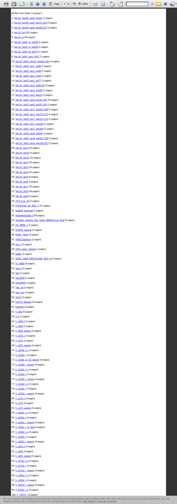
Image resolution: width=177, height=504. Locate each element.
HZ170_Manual (23, 302)
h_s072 (19, 340)
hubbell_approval (24, 210)
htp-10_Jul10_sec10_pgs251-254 (32, 61)
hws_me (20, 292)
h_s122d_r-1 (22, 369)
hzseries (20, 307)
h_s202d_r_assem (25, 441)
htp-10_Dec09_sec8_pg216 (28, 18)
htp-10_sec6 (22, 181)
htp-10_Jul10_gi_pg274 (26, 51)
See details (88, 501)
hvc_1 (19, 244)
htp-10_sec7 (22, 186)
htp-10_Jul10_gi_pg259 (26, 42)
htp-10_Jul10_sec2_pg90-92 (30, 85)
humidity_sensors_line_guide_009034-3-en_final (40, 220)
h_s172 (19, 403)
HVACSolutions (23, 239)
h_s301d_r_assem (25, 485)
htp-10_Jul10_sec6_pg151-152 (31, 104)
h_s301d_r (21, 480)
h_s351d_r (22, 494)
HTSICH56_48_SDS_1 (27, 205)
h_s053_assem (23, 331)
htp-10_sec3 (22, 167)
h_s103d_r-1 (22, 350)
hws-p (19, 268)
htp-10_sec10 (22, 152)
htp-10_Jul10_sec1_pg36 (28, 66)
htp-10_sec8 (22, 191)
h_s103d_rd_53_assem (27, 359)
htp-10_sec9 (22, 196)
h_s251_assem (23, 456)
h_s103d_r (21, 355)
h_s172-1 (20, 398)
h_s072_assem (23, 345)
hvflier (19, 254)
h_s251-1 (20, 446)
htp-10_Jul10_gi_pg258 (26, 47)
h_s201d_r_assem (25, 422)
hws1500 (20, 278)
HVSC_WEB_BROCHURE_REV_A (33, 258)
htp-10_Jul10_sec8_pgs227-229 (32, 138)
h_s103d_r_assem (25, 364)
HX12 (18, 297)
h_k (17, 316)
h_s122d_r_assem (25, 379)
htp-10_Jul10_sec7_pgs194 (29, 128)
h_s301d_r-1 (22, 475)
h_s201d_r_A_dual (25, 427)
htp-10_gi (19, 37)
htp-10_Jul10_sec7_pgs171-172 (32, 119)
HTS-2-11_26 (22, 201)
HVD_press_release (26, 249)
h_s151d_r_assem (25, 393)
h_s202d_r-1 (22, 432)
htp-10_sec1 (22, 148)
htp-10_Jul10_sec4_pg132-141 (31, 100)
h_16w (19, 311)
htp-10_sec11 (22, 157)
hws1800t (20, 283)
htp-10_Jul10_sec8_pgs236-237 (32, 143)
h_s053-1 (20, 321)
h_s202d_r (21, 437)
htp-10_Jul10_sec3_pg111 (29, 95)
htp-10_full (19, 32)
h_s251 (19, 451)
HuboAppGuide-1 (24, 215)
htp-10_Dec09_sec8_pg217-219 (30, 22)
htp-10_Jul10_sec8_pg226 (29, 133)
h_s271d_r (21, 465)
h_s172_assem (23, 408)
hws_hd (19, 287)
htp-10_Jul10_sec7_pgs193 (29, 124)
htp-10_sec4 (22, 172)
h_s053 (19, 326)
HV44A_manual (24, 230)
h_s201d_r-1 (22, 412)
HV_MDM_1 (22, 225)
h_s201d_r (21, 417)
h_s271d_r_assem (25, 470)
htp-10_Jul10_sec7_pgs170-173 (32, 114)
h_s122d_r (21, 374)
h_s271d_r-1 (22, 461)
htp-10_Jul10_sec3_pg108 (29, 90)
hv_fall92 (20, 263)
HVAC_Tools (22, 234)
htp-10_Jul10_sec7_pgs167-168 (32, 109)
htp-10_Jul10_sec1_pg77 (28, 80)
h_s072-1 (20, 335)
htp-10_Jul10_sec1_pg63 (28, 76)
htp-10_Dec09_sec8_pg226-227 (30, 27)
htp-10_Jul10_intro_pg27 (26, 56)
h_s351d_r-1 (22, 489)
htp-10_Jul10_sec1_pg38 (28, 71)
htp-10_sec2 (22, 162)
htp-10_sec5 (22, 177)
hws (18, 273)
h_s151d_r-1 (22, 384)
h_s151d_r (21, 388)
